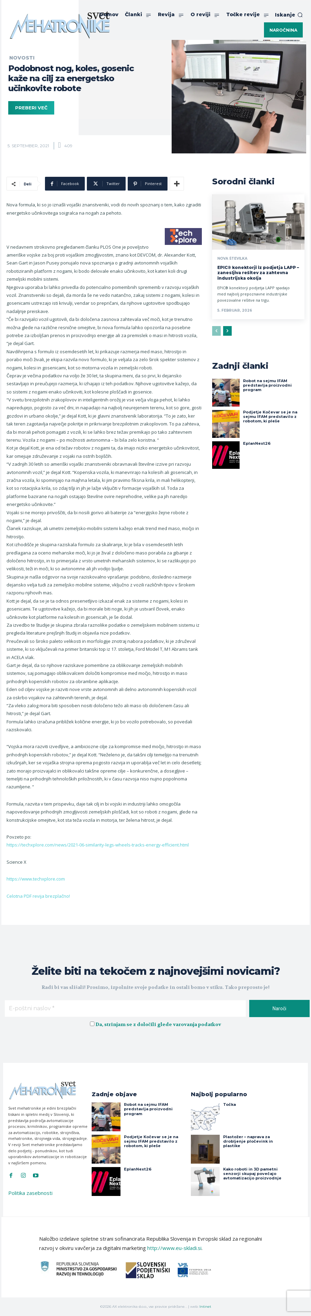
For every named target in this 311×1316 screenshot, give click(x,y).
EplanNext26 (256, 443)
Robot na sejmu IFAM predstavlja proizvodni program (267, 385)
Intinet (205, 1306)
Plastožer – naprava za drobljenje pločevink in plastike (248, 1141)
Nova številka (232, 258)
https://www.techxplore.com (36, 879)
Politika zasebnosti (30, 1192)
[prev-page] (216, 331)
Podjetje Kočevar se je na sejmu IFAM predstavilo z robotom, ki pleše (270, 416)
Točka (229, 1104)
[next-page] (227, 331)
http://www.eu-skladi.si (174, 1247)
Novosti (22, 57)
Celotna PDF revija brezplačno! (38, 896)
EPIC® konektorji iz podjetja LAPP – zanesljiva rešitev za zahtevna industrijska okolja (258, 273)
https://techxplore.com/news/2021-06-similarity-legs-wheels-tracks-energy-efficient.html (98, 845)
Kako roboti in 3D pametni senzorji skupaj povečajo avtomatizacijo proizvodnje (252, 1173)
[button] (289, 15)
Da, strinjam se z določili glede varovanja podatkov (158, 1024)
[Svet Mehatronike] (59, 25)
